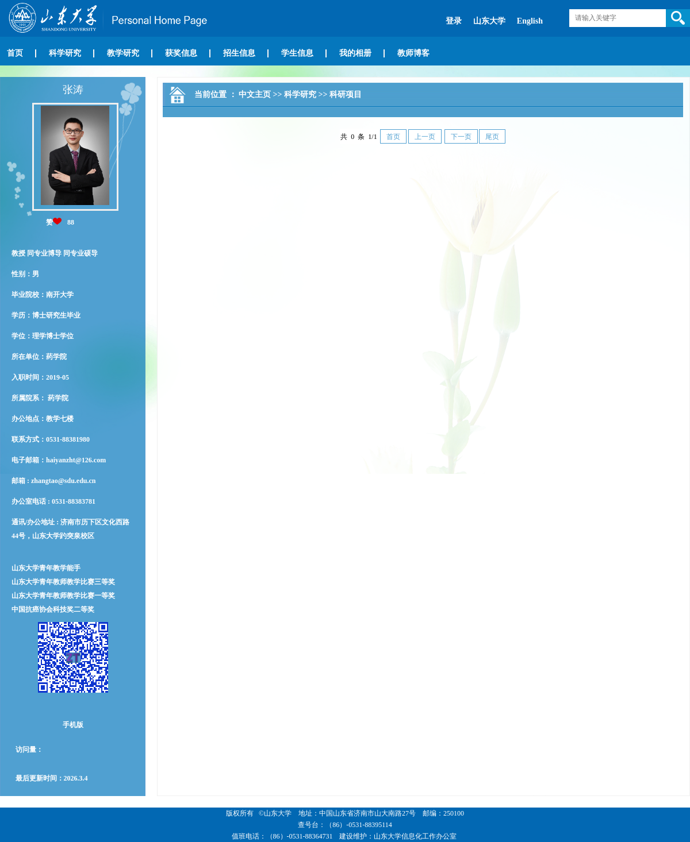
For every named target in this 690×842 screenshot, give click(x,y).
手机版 (73, 725)
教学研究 (123, 53)
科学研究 (65, 53)
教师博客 (413, 53)
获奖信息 (181, 53)
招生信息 (239, 53)
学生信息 (297, 53)
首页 (15, 53)
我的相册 (355, 53)
